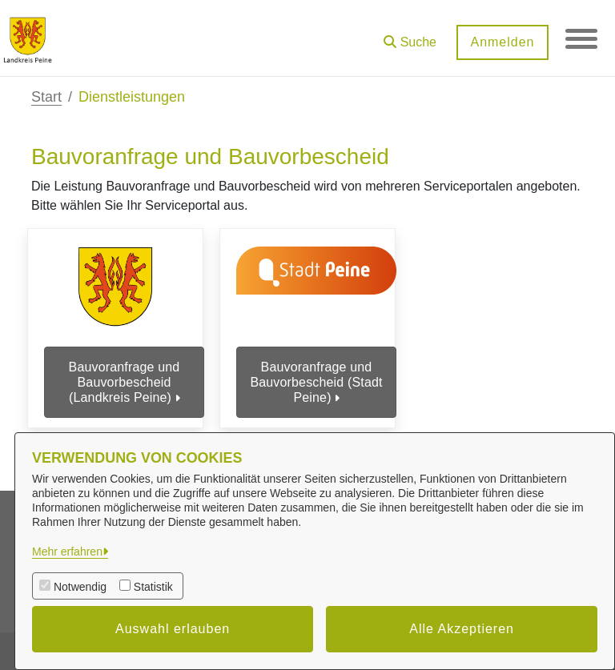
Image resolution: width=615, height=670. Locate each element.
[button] (410, 36)
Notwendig (80, 586)
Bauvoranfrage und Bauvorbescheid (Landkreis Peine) (124, 382)
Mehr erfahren (67, 551)
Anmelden (502, 42)
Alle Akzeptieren (461, 629)
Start (46, 97)
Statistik (153, 586)
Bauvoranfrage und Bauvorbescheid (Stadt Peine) (316, 382)
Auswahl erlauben (172, 629)
